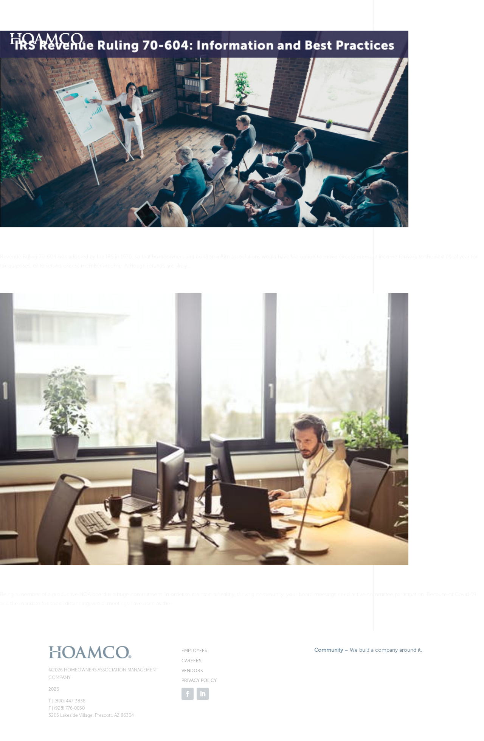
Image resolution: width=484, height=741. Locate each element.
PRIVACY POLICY (199, 680)
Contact (460, 53)
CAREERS (191, 660)
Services (420, 24)
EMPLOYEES (194, 650)
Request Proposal (212, 24)
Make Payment (139, 24)
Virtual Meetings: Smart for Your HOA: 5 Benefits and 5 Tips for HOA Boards (172, 581)
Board (381, 24)
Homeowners (333, 24)
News (458, 24)
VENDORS (192, 670)
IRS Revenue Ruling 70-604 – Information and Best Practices (139, 243)
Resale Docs (284, 24)
